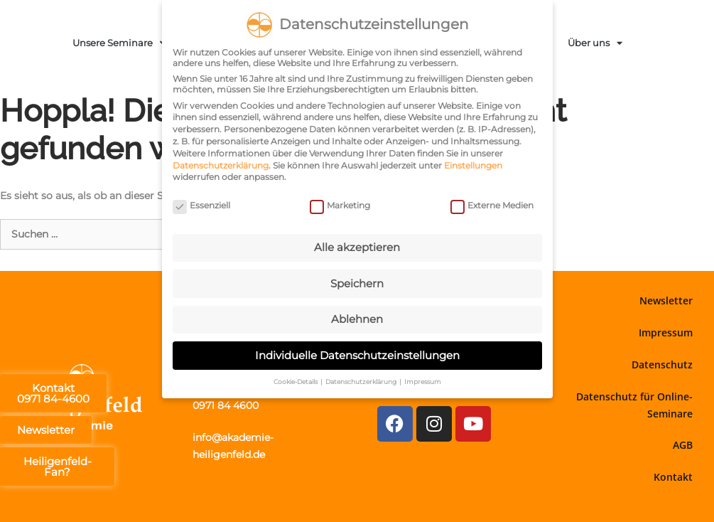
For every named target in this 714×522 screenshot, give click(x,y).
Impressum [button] (422, 381)
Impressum (666, 332)
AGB (683, 445)
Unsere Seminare (119, 43)
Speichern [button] (357, 282)
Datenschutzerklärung (221, 165)
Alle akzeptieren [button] (357, 247)
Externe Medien (492, 205)
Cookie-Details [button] (296, 381)
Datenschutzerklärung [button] (361, 381)
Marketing (340, 205)
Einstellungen (473, 165)
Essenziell (201, 205)
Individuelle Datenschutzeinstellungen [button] (357, 355)
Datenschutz (662, 364)
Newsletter (666, 300)
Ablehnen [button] (357, 319)
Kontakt (673, 477)
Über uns (595, 43)
